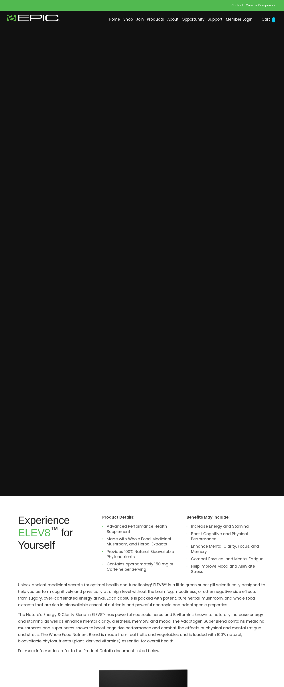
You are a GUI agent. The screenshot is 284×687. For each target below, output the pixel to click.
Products (119, 32)
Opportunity (169, 32)
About (142, 32)
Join (97, 32)
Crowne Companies (260, 5)
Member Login (230, 32)
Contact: (237, 5)
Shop (81, 32)
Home (61, 32)
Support (198, 32)
